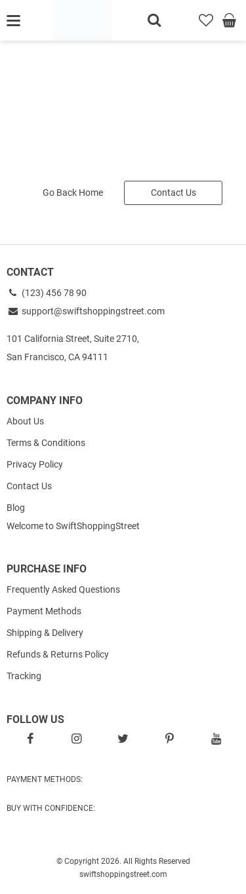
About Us (25, 421)
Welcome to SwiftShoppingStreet (73, 526)
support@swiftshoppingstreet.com (86, 311)
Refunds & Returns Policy (58, 654)
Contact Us (173, 192)
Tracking (24, 676)
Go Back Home (73, 192)
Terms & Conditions (46, 443)
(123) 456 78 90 (47, 293)
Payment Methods (44, 611)
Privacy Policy (35, 464)
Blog (16, 507)
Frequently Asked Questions (63, 589)
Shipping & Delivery (45, 632)
